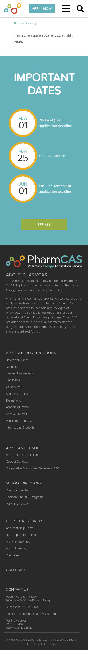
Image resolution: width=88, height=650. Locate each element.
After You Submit (16, 414)
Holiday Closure (52, 156)
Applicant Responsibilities (22, 455)
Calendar (15, 570)
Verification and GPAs (19, 420)
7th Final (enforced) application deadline (55, 122)
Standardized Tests (18, 393)
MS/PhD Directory (17, 503)
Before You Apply (17, 360)
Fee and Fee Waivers (19, 373)
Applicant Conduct (25, 448)
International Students (20, 427)
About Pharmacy (16, 548)
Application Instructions (31, 353)
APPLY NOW (42, 8)
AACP (55, 644)
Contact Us (43, 644)
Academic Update (17, 407)
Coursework (13, 387)
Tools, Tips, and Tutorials (21, 535)
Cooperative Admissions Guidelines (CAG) (33, 468)
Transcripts (13, 380)
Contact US (17, 589)
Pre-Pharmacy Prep (18, 541)
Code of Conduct (17, 461)
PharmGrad (13, 555)
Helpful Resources (24, 521)
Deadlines (12, 366)
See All (44, 224)
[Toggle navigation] (66, 8)
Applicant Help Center (20, 528)
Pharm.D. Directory (18, 490)
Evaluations (13, 400)
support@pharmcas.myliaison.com (36, 613)
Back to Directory (25, 23)
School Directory (24, 483)
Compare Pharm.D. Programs (24, 497)
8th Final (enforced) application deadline (55, 188)
